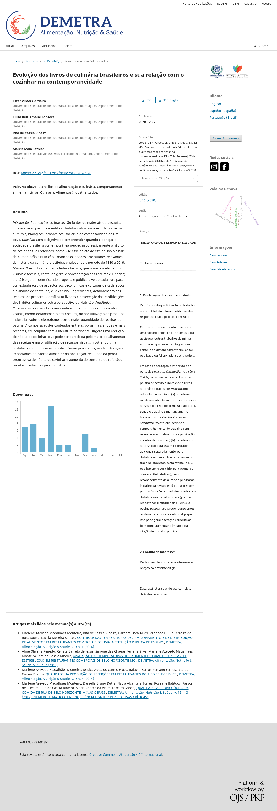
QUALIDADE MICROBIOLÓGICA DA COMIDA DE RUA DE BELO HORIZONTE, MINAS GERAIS (105, 690)
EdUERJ (222, 3)
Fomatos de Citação (155, 178)
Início (16, 61)
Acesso (266, 3)
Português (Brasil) (223, 117)
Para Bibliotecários (222, 269)
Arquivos (28, 46)
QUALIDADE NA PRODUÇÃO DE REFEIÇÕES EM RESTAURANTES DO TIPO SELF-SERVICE (111, 674)
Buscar (261, 46)
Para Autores (218, 262)
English (215, 104)
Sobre (68, 46)
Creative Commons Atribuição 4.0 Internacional (125, 754)
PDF (148, 100)
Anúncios (49, 46)
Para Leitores (218, 255)
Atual (10, 46)
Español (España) (223, 110)
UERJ (235, 3)
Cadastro (250, 3)
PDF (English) (171, 100)
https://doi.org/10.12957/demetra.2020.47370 (56, 173)
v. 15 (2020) (51, 61)
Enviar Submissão (226, 138)
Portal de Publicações (197, 3)
